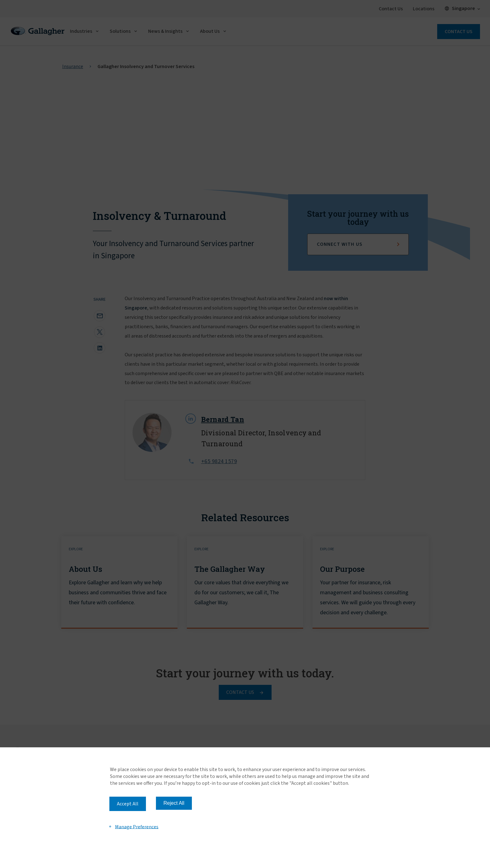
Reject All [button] (173, 803)
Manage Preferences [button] (136, 826)
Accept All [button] (127, 803)
